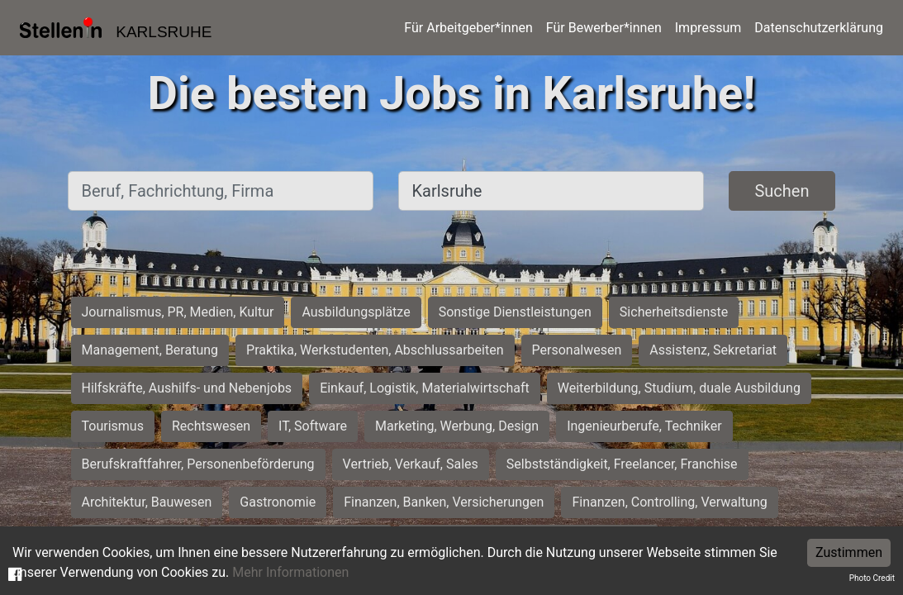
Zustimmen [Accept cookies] (848, 552)
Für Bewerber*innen (604, 28)
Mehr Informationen (290, 572)
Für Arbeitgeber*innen (468, 28)
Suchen (781, 191)
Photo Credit (872, 578)
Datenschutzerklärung (818, 28)
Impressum (708, 28)
